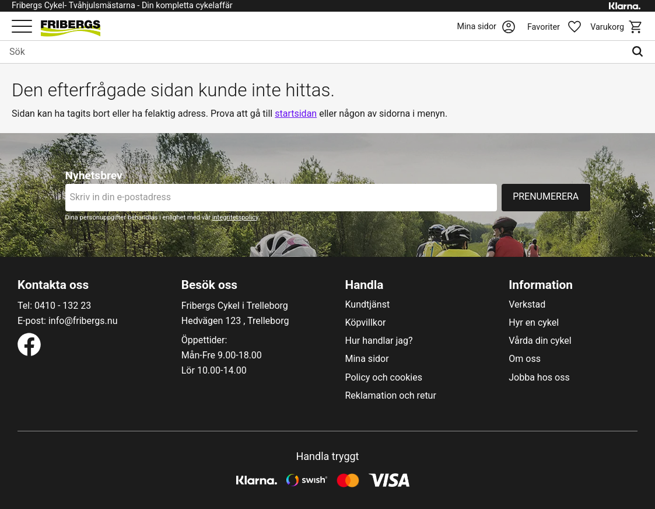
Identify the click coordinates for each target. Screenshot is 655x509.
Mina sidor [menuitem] (367, 359)
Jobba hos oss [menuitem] (539, 377)
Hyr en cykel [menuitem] (534, 323)
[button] (22, 27)
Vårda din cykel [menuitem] (540, 341)
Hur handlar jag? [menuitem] (379, 341)
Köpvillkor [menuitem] (365, 323)
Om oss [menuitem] (525, 359)
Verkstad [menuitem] (527, 304)
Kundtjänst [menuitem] (367, 304)
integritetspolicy (235, 217)
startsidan (296, 113)
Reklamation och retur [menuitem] (390, 396)
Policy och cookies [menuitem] (383, 377)
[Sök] (640, 52)
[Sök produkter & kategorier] (312, 52)
